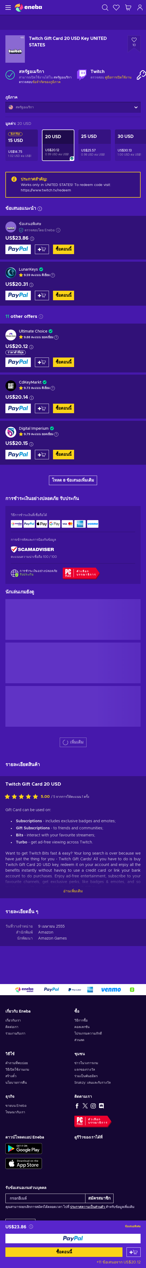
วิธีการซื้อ (81, 1020)
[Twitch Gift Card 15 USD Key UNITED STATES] (21, 145)
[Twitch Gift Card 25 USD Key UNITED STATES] (94, 145)
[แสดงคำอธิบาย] (53, 275)
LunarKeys (28, 269)
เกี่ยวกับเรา (13, 1020)
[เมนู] (7, 7)
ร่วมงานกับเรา (15, 1033)
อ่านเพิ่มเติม (73, 891)
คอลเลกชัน (81, 1027)
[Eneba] (28, 7)
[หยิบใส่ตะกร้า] (134, 1252)
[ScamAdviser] (32, 549)
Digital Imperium (34, 429)
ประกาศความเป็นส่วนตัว (88, 1207)
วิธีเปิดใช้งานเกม (17, 1069)
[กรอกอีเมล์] (45, 1198)
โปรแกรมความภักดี (88, 1033)
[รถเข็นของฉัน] (128, 7)
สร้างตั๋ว (10, 1076)
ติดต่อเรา (11, 1027)
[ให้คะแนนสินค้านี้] (23, 797)
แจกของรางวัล (84, 1069)
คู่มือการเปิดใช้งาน (118, 77)
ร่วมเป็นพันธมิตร (86, 1076)
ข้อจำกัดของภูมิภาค (46, 82)
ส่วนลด (79, 1040)
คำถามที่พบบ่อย (16, 1063)
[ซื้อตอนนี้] (73, 1238)
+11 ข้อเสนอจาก (119, 1262)
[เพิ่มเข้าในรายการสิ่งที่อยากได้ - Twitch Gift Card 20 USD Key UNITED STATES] (134, 44)
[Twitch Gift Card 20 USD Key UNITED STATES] (58, 145)
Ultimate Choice (33, 331)
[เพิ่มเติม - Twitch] (82, 74)
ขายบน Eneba (15, 1105)
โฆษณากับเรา (15, 1112)
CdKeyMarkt (30, 382)
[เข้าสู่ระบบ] (140, 7)
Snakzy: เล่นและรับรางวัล (92, 1082)
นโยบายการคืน (16, 1082)
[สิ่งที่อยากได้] (116, 7)
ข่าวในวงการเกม (86, 1063)
